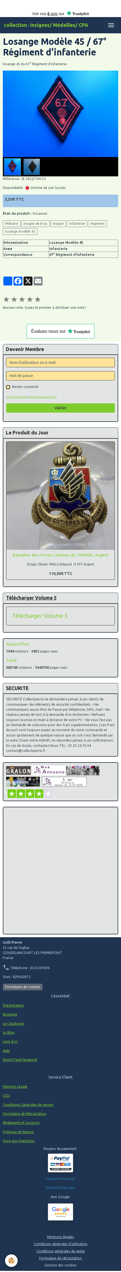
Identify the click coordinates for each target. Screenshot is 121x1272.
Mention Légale (15, 1086)
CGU (6, 1095)
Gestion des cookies (61, 1265)
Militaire (11, 223)
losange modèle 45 (20, 231)
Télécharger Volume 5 (40, 616)
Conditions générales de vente (60, 1251)
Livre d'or (10, 1041)
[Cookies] (11, 1260)
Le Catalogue (14, 1023)
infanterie (77, 223)
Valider (60, 408)
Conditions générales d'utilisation (60, 1244)
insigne (58, 223)
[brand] (46, 25)
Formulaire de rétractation (60, 1258)
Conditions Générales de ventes (28, 1105)
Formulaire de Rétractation (24, 1114)
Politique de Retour (18, 1132)
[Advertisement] (60, 870)
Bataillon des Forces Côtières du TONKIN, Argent (60, 555)
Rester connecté (25, 387)
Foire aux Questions (19, 1141)
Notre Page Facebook (20, 1059)
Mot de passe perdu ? (43, 396)
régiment (97, 223)
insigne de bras (35, 223)
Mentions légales (60, 1237)
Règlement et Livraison (21, 1122)
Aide (6, 1051)
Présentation (13, 1005)
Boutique (10, 1014)
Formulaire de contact (22, 987)
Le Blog (9, 1032)
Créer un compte (16, 396)
